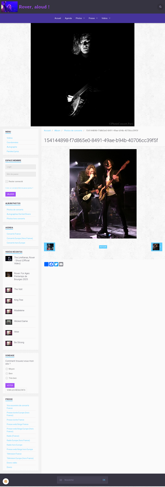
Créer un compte (11, 189)
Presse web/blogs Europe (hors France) (20, 430)
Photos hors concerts (16, 219)
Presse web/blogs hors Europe (20, 450)
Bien (9, 374)
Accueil (58, 18)
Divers (9, 468)
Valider (10, 195)
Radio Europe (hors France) (18, 441)
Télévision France (14, 454)
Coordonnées (12, 143)
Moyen (10, 369)
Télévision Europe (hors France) (20, 459)
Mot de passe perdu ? (25, 189)
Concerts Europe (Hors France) (20, 239)
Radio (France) (13, 437)
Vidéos (105, 18)
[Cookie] (6, 481)
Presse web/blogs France (17, 425)
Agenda (68, 18)
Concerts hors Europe (16, 243)
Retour (103, 248)
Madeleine (19, 311)
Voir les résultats (16, 391)
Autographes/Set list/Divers (19, 215)
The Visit (18, 289)
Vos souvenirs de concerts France (18, 407)
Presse (92, 18)
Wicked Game (21, 321)
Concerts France (14, 234)
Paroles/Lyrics (13, 152)
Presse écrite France (15, 420)
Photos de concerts (73, 131)
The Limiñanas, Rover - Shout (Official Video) (24, 261)
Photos (79, 18)
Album (57, 131)
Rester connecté (14, 182)
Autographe (12, 148)
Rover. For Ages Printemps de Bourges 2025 (22, 277)
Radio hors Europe (14, 445)
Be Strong (19, 343)
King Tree (18, 300)
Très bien (11, 378)
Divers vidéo (12, 463)
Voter (10, 386)
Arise (16, 332)
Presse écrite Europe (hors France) (18, 414)
